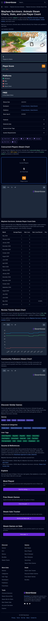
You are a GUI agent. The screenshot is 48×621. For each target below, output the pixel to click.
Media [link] (29, 138)
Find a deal (24, 534)
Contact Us (33, 617)
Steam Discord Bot (7, 596)
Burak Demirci (34, 106)
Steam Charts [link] (6, 138)
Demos (4, 554)
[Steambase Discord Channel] (25, 603)
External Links (24, 124)
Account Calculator (7, 605)
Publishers (5, 583)
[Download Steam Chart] (44, 187)
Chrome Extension (7, 593)
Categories (5, 573)
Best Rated (28, 548)
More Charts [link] (5, 142)
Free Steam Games (30, 576)
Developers (5, 579)
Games (6, 6)
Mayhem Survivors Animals (17, 6)
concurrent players (34, 19)
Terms (18, 617)
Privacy (13, 617)
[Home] (1, 6)
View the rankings (24, 489)
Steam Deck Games (30, 563)
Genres (4, 570)
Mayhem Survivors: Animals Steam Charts (37, 6)
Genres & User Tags (24, 128)
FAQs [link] (14, 142)
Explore (4, 608)
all (15, 187)
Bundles (4, 557)
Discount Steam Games (31, 573)
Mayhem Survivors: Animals (36, 17)
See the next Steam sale (24, 518)
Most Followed (29, 554)
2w (4, 187)
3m (8, 187)
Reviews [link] (15, 138)
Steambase (27, 596)
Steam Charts (6, 560)
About (27, 617)
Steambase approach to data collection (25, 454)
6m (8, 324)
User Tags (5, 576)
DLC (3, 551)
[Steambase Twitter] (29, 603)
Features (24, 120)
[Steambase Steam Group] (27, 603)
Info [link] (22, 138)
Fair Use (23, 617)
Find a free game (24, 504)
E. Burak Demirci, (25, 106)
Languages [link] (37, 138)
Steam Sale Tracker (30, 570)
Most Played (28, 551)
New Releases (29, 557)
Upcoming (28, 560)
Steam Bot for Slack (7, 599)
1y (11, 187)
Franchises (5, 586)
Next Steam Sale (6, 602)
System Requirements (24, 133)
